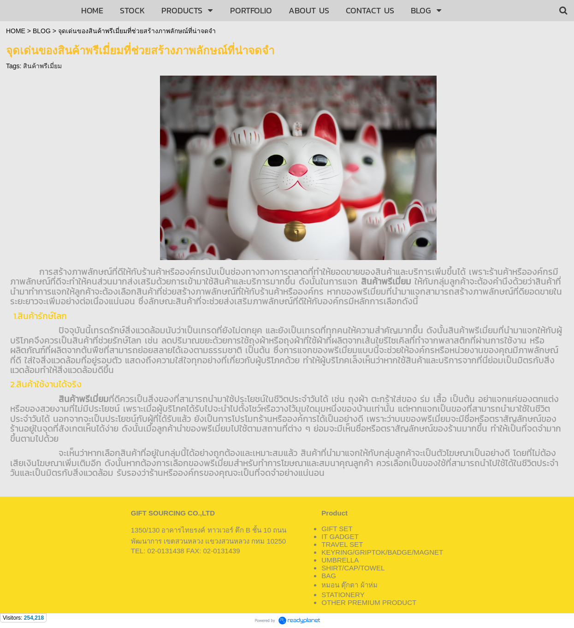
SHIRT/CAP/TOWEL (353, 568)
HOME (15, 31)
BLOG (42, 31)
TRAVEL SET (342, 544)
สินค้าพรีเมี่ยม (42, 66)
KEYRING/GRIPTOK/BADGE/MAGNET (382, 552)
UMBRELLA (340, 560)
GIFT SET (336, 529)
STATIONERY (342, 594)
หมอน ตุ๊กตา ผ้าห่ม (349, 585)
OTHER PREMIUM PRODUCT (368, 602)
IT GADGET (340, 536)
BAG (328, 576)
